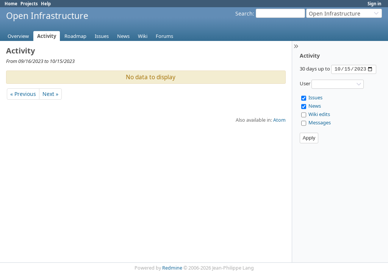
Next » (50, 93)
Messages (319, 122)
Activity (46, 36)
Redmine (172, 268)
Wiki (142, 36)
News (123, 36)
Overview (18, 36)
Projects (29, 3)
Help (46, 3)
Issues (102, 36)
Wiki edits (319, 114)
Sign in (374, 3)
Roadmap (75, 36)
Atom (279, 120)
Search (244, 13)
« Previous (23, 93)
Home (11, 3)
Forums (164, 36)
